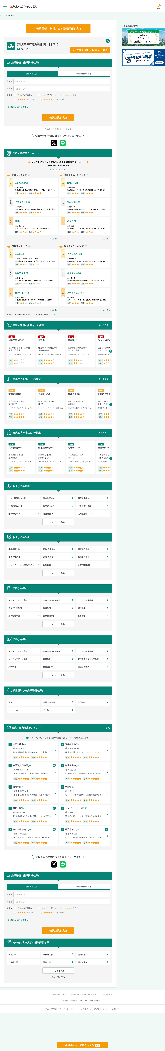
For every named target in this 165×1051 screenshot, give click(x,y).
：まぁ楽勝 (24, 99)
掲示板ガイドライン (89, 994)
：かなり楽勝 (52, 99)
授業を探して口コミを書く (92, 49)
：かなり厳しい (23, 95)
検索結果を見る (58, 117)
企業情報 (116, 1009)
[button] (110, 351)
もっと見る (54, 239)
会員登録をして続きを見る (82, 1045)
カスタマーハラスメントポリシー (95, 1009)
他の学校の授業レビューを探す (58, 129)
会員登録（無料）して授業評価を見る (59, 28)
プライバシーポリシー (68, 1009)
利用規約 (75, 994)
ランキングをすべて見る (58, 169)
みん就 (65, 994)
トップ (2, 15)
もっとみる (103, 325)
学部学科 (84, 74)
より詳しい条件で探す (16, 107)
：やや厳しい (47, 95)
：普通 (68, 95)
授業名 (32, 74)
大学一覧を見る (58, 977)
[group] (21, 350)
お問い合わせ (106, 994)
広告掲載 (56, 994)
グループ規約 (51, 1009)
